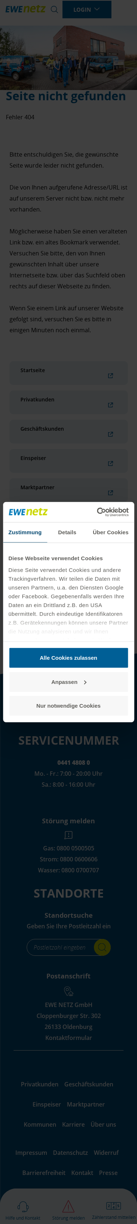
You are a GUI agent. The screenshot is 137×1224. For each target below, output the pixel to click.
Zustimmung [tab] (25, 532)
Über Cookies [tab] (111, 532)
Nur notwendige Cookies (69, 706)
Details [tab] (67, 532)
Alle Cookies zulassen (69, 658)
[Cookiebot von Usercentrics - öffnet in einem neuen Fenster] (97, 512)
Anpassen (68, 681)
